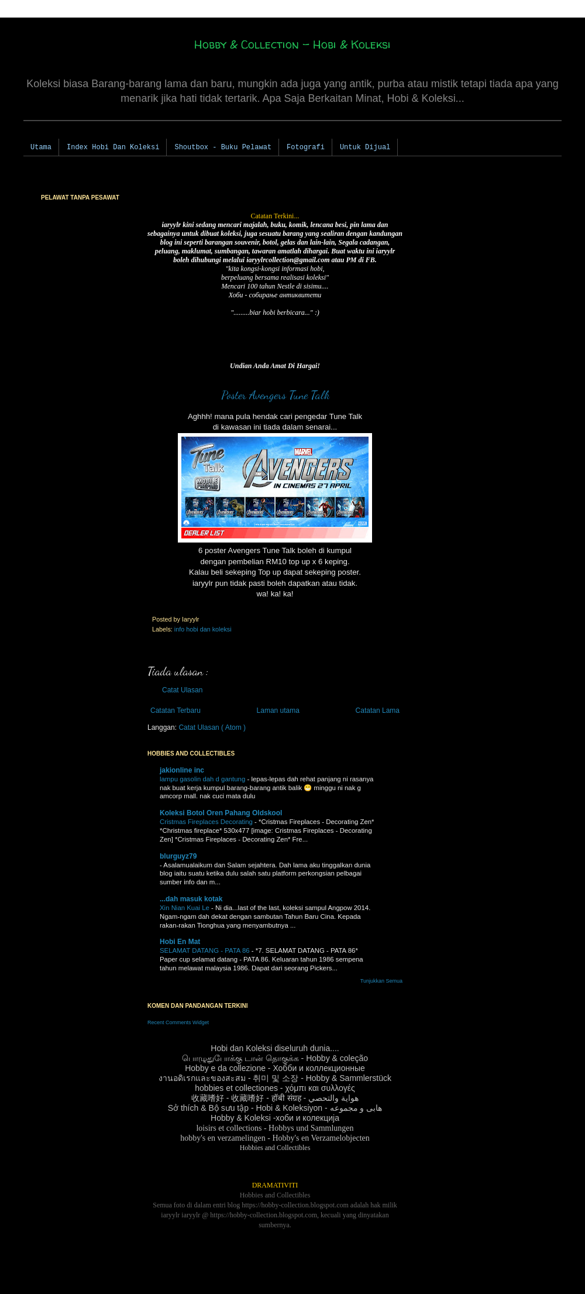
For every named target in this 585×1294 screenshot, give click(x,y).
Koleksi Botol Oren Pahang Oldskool (221, 813)
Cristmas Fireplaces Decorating (207, 821)
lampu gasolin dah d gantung (203, 778)
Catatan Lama (378, 710)
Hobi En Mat (180, 942)
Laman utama (278, 710)
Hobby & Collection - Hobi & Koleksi (292, 44)
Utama (40, 147)
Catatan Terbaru (175, 710)
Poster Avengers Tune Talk (275, 395)
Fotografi (306, 147)
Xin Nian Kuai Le (185, 907)
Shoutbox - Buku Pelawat (222, 147)
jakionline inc (182, 770)
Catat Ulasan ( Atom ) (212, 727)
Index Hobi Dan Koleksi (113, 147)
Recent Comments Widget (178, 1022)
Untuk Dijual (365, 147)
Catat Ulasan (182, 690)
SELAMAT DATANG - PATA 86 (206, 950)
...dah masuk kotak (191, 899)
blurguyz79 (178, 856)
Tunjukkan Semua (381, 981)
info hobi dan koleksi (203, 629)
